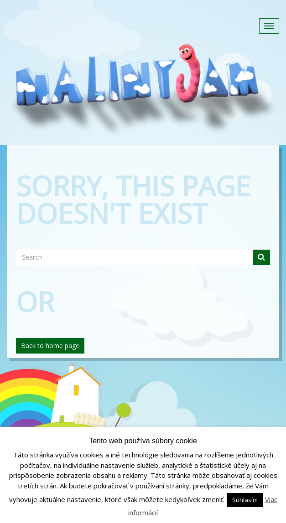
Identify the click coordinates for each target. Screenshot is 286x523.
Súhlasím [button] (245, 500)
